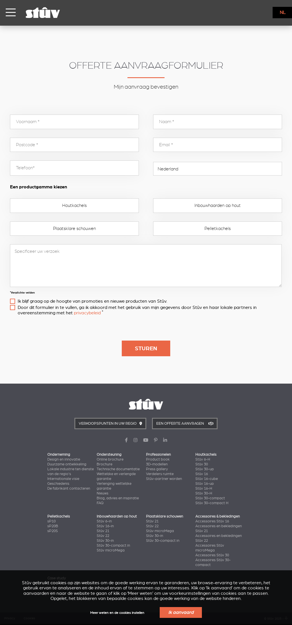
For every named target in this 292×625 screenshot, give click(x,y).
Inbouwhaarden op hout (217, 205)
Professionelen (158, 455)
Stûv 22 (103, 536)
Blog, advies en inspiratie (118, 498)
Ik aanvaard (180, 612)
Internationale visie (63, 479)
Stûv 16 (201, 474)
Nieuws (102, 493)
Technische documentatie (118, 469)
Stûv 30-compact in (113, 545)
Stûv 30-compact (210, 498)
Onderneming (58, 455)
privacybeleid (87, 312)
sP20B (52, 526)
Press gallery (157, 469)
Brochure (104, 464)
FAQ (100, 503)
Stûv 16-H (203, 488)
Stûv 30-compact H (211, 503)
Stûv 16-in (105, 526)
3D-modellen (157, 464)
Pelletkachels (217, 228)
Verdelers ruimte (160, 474)
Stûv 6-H (202, 459)
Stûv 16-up (204, 484)
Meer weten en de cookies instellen (117, 613)
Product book (158, 459)
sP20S (52, 531)
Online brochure (110, 459)
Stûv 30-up (204, 469)
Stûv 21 (103, 531)
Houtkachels (74, 205)
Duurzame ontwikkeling (66, 464)
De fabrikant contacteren (68, 488)
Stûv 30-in (105, 541)
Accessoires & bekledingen (217, 516)
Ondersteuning (109, 455)
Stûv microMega (111, 550)
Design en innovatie (63, 459)
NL (283, 12)
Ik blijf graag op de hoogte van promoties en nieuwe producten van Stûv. (92, 301)
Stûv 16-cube (206, 479)
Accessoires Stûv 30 (212, 555)
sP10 (51, 521)
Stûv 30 (201, 464)
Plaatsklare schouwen (74, 228)
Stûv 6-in (104, 521)
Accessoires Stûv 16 (212, 521)
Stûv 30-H (203, 493)
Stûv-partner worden (164, 479)
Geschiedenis (58, 484)
